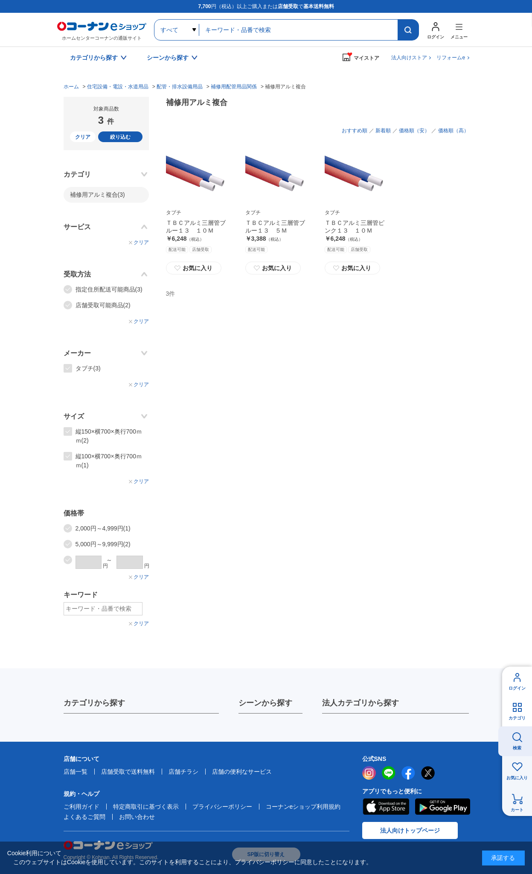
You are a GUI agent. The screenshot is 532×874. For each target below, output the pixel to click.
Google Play (442, 806)
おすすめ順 (354, 131)
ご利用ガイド (81, 807)
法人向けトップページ (410, 830)
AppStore (385, 806)
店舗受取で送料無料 (128, 772)
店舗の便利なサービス (242, 772)
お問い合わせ (137, 817)
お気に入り (193, 268)
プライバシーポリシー (222, 807)
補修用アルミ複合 (97, 194)
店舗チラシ (183, 772)
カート (517, 809)
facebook (408, 773)
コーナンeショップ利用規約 (303, 807)
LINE (388, 773)
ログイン (517, 688)
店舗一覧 (75, 772)
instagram (369, 773)
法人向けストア (409, 57)
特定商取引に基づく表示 (146, 807)
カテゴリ (517, 718)
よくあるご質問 (84, 817)
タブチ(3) (88, 368)
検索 (517, 748)
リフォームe (450, 57)
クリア (82, 137)
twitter (428, 773)
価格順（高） (453, 131)
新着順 (383, 131)
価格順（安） (414, 131)
